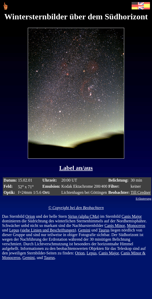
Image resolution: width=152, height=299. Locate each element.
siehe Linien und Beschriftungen (47, 230)
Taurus (103, 230)
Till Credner (140, 192)
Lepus (14, 230)
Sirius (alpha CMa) (83, 216)
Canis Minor (115, 225)
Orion (30, 216)
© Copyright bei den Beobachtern (76, 208)
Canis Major (131, 216)
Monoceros (136, 225)
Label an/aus (76, 168)
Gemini (84, 230)
